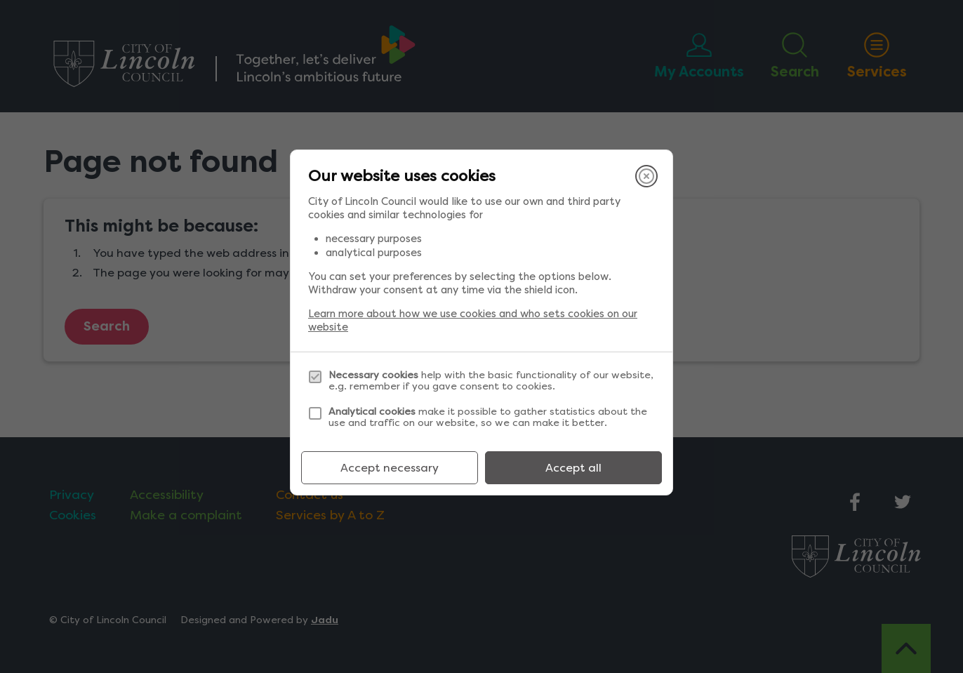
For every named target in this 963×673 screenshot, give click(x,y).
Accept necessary (389, 467)
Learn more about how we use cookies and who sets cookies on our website (472, 320)
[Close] (646, 176)
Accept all (573, 467)
